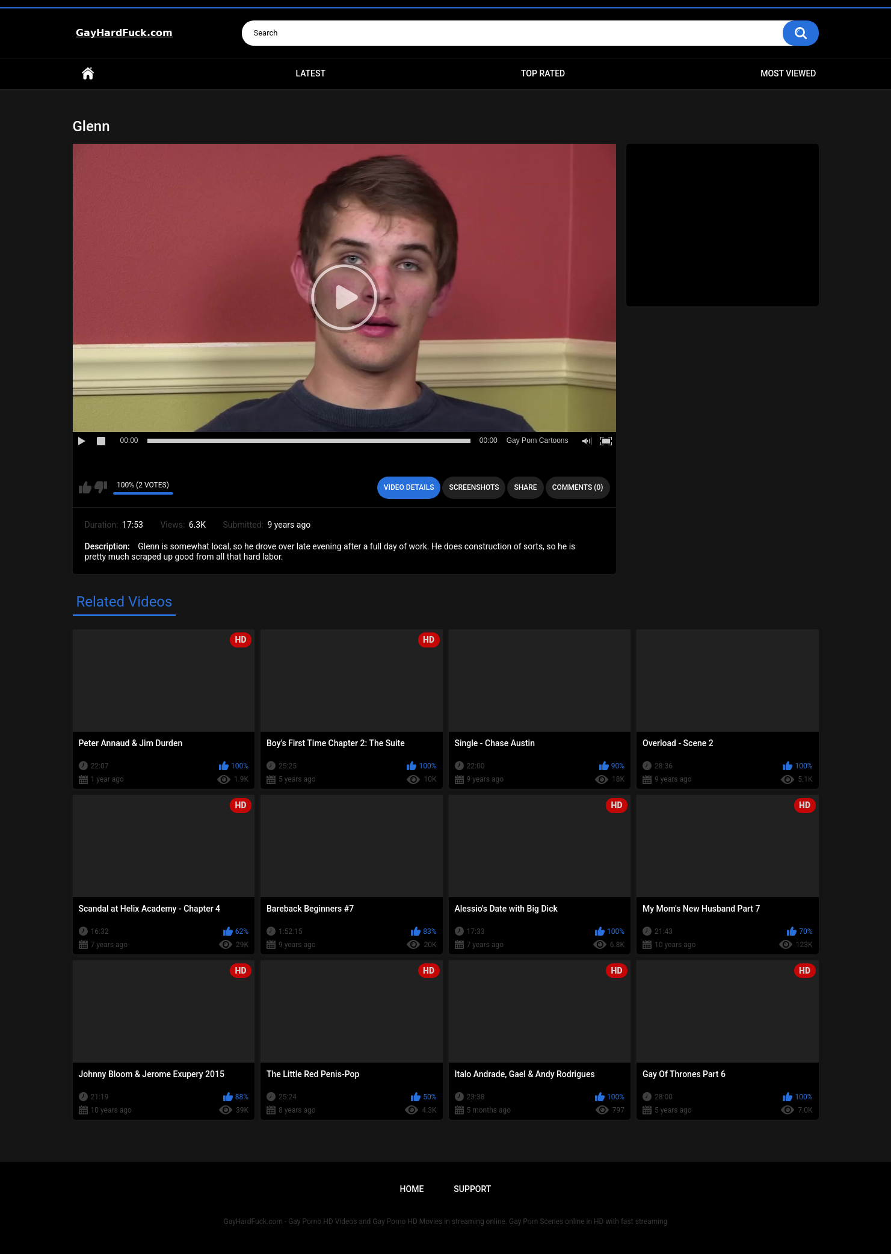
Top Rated (543, 73)
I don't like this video (100, 487)
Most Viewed (788, 73)
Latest (310, 73)
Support (472, 1189)
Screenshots (474, 487)
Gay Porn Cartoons (538, 440)
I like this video (85, 487)
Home (88, 73)
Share (525, 487)
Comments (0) (577, 487)
